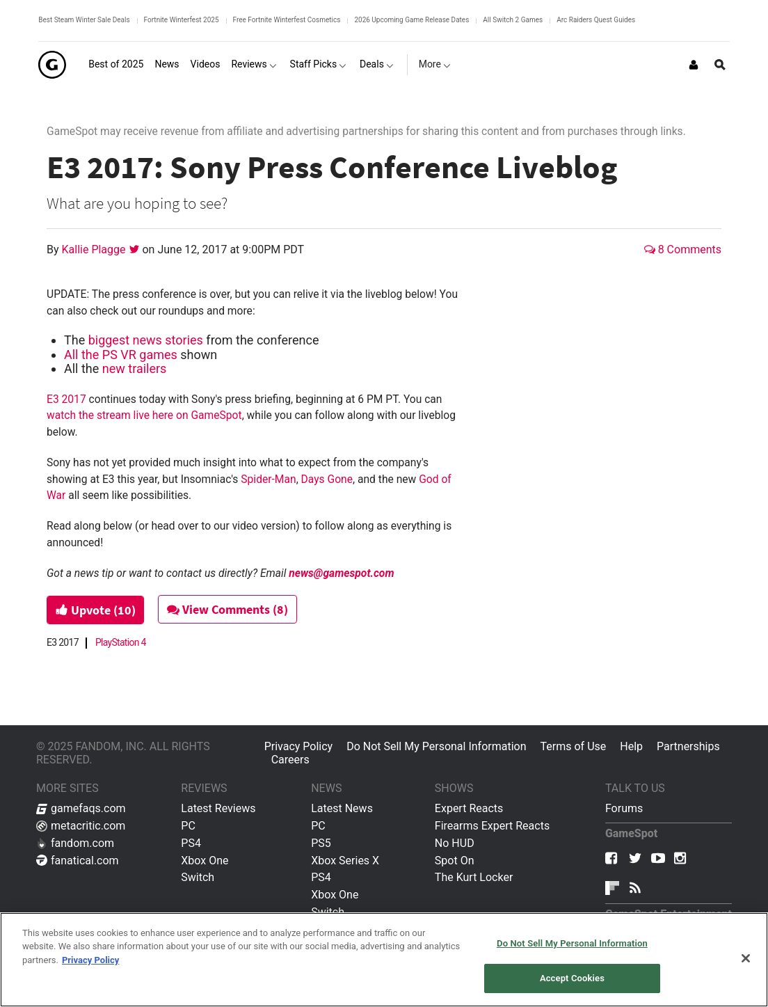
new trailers (134, 368)
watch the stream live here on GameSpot (144, 415)
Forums (624, 808)
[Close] (745, 958)
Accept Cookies (572, 978)
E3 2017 (66, 399)
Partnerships (688, 746)
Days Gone (327, 479)
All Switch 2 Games (513, 20)
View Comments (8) (228, 609)
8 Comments (682, 249)
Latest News (342, 808)
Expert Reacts (469, 808)
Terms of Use (574, 746)
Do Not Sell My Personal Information (436, 746)
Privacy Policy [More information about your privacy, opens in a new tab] (90, 960)
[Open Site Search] (720, 64)
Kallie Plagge (95, 249)
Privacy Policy (298, 746)
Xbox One (204, 860)
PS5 (321, 843)
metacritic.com (80, 825)
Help (631, 746)
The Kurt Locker (474, 877)
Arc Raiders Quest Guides (596, 20)
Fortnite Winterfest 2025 (181, 20)
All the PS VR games (120, 354)
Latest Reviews (218, 808)
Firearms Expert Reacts (492, 825)
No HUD (454, 843)
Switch (197, 877)
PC (188, 825)
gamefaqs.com (81, 808)
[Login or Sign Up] (693, 64)
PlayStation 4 (120, 642)
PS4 (191, 843)
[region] (384, 959)
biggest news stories (145, 340)
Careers (290, 759)
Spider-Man (268, 479)
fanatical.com (77, 860)
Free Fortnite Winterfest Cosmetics (287, 20)
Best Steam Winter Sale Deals (83, 20)
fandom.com (75, 843)
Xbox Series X (345, 860)
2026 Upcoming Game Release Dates (411, 20)
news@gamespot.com (341, 573)
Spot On (454, 860)
